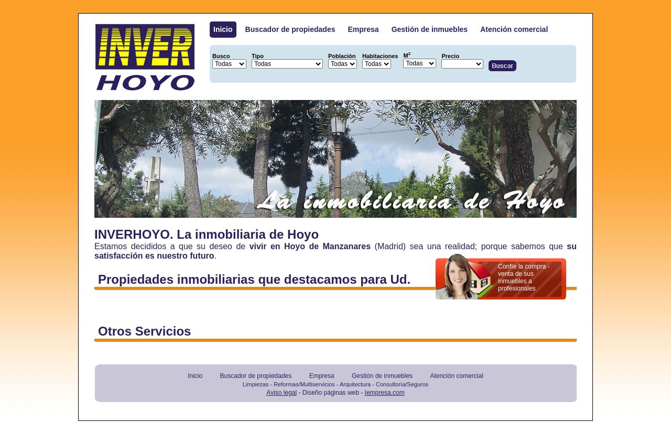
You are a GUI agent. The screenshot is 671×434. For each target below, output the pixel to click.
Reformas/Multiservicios (304, 384)
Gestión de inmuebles (430, 29)
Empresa (363, 29)
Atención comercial (514, 29)
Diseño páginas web (330, 392)
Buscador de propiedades (290, 29)
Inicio (223, 29)
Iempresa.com (385, 392)
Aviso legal (281, 392)
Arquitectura (355, 384)
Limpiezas (256, 384)
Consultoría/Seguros (402, 384)
